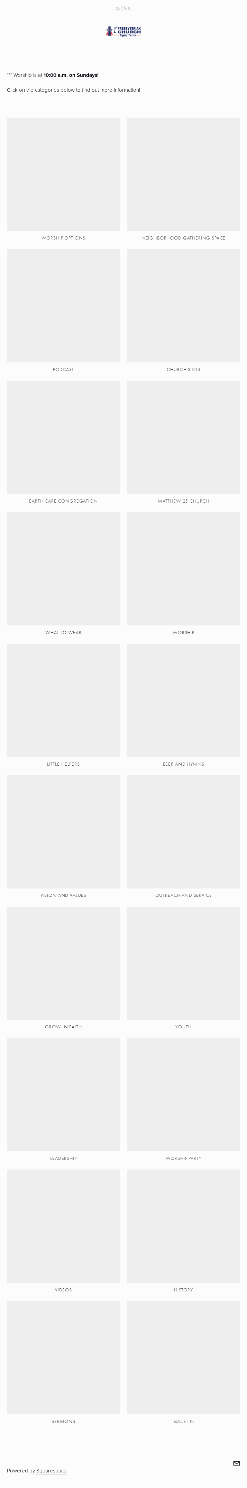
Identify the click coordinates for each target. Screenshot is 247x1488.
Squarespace (51, 1470)
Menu (123, 8)
